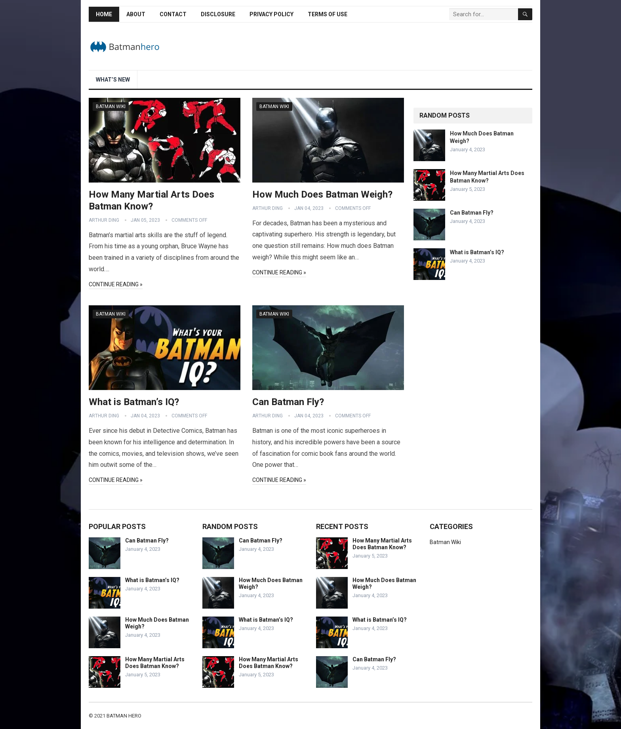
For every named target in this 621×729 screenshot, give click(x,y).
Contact (173, 14)
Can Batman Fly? (288, 401)
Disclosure (218, 14)
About (135, 14)
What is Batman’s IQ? (134, 401)
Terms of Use (327, 14)
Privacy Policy (271, 14)
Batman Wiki (111, 106)
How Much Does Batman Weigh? (322, 194)
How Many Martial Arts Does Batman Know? (155, 662)
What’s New (113, 79)
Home (104, 14)
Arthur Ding (104, 220)
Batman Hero (124, 716)
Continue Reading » (116, 284)
